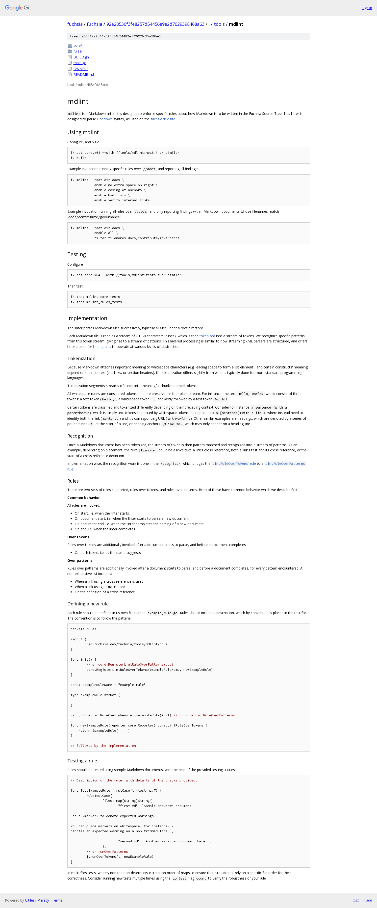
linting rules (102, 346)
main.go (80, 62)
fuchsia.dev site (163, 119)
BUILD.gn (81, 57)
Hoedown (105, 119)
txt (356, 900)
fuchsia (75, 24)
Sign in (367, 7)
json (368, 900)
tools (219, 24)
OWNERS (81, 68)
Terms (57, 900)
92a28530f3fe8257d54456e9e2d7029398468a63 (155, 24)
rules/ (78, 51)
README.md (84, 74)
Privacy (43, 900)
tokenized (207, 336)
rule (233, 463)
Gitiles (30, 900)
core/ (78, 45)
